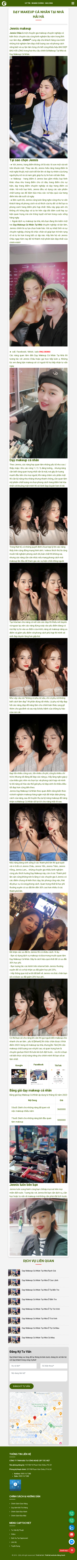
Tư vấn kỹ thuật (17, 1530)
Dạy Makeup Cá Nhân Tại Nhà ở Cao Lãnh (40, 1280)
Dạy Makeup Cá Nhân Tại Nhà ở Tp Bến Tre (40, 1290)
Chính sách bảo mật (18, 1516)
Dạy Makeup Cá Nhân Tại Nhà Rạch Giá (39, 1271)
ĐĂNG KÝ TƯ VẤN (21, 1386)
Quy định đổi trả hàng (19, 1508)
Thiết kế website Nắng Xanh (55, 1555)
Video (13, 1534)
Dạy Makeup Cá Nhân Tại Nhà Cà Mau (38, 1337)
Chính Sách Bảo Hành (19, 1512)
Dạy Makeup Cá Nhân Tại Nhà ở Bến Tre (39, 1299)
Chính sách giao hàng (19, 1504)
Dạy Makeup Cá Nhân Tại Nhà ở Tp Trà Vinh (41, 1309)
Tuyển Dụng (15, 1546)
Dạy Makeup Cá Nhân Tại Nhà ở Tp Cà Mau (40, 1328)
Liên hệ (14, 1542)
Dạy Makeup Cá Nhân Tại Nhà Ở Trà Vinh (39, 1318)
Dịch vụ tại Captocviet (19, 1538)
